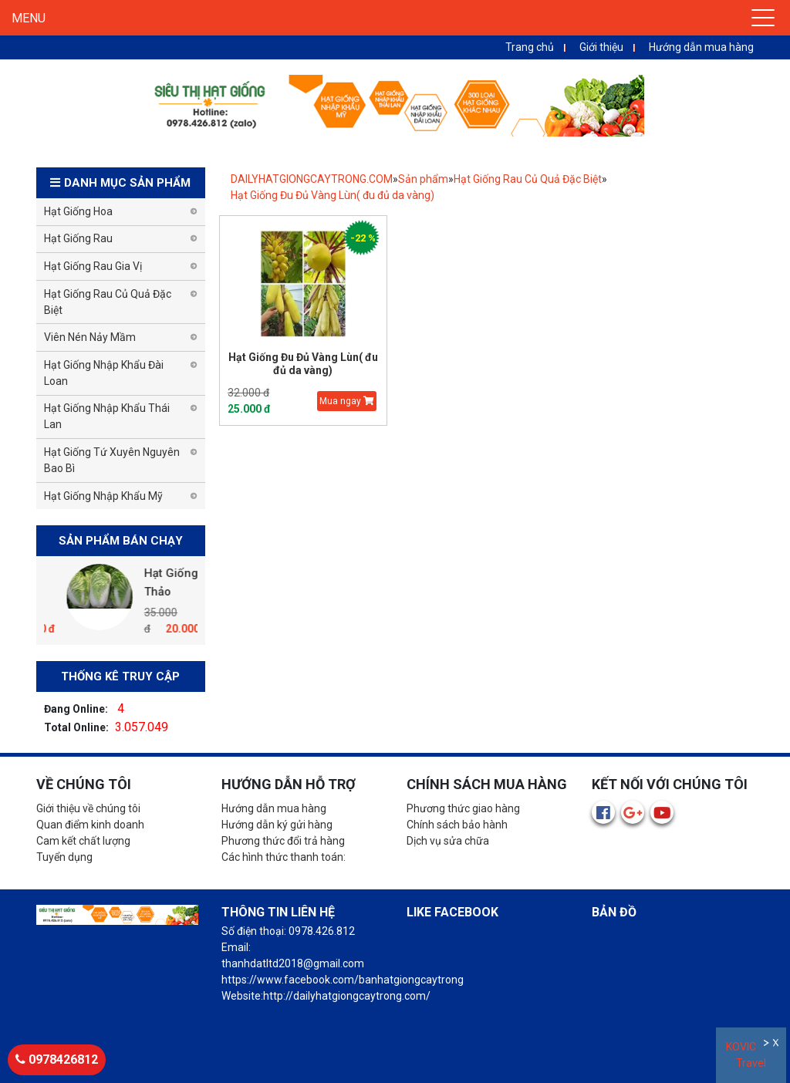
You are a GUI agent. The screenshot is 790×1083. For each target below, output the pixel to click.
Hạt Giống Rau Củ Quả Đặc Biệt (528, 179)
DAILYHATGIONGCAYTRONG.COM (312, 179)
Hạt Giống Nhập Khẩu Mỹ (103, 496)
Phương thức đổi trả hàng (283, 841)
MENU (29, 18)
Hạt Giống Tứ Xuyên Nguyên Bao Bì (112, 460)
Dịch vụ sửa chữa (448, 841)
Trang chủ (529, 47)
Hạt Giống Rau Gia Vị (93, 266)
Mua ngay (346, 401)
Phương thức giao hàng (463, 808)
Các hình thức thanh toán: (283, 857)
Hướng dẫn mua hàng (701, 47)
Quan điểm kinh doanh (90, 824)
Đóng (777, 1045)
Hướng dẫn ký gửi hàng (277, 824)
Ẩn (767, 1045)
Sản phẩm (423, 179)
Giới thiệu (601, 47)
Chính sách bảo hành (457, 824)
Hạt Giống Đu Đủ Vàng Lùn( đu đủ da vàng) (332, 195)
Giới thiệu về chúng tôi (88, 808)
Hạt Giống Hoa (78, 211)
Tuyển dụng (64, 857)
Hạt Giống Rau (78, 238)
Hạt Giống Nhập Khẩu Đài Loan (104, 373)
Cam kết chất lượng (83, 841)
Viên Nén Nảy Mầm (90, 337)
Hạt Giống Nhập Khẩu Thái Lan (107, 416)
